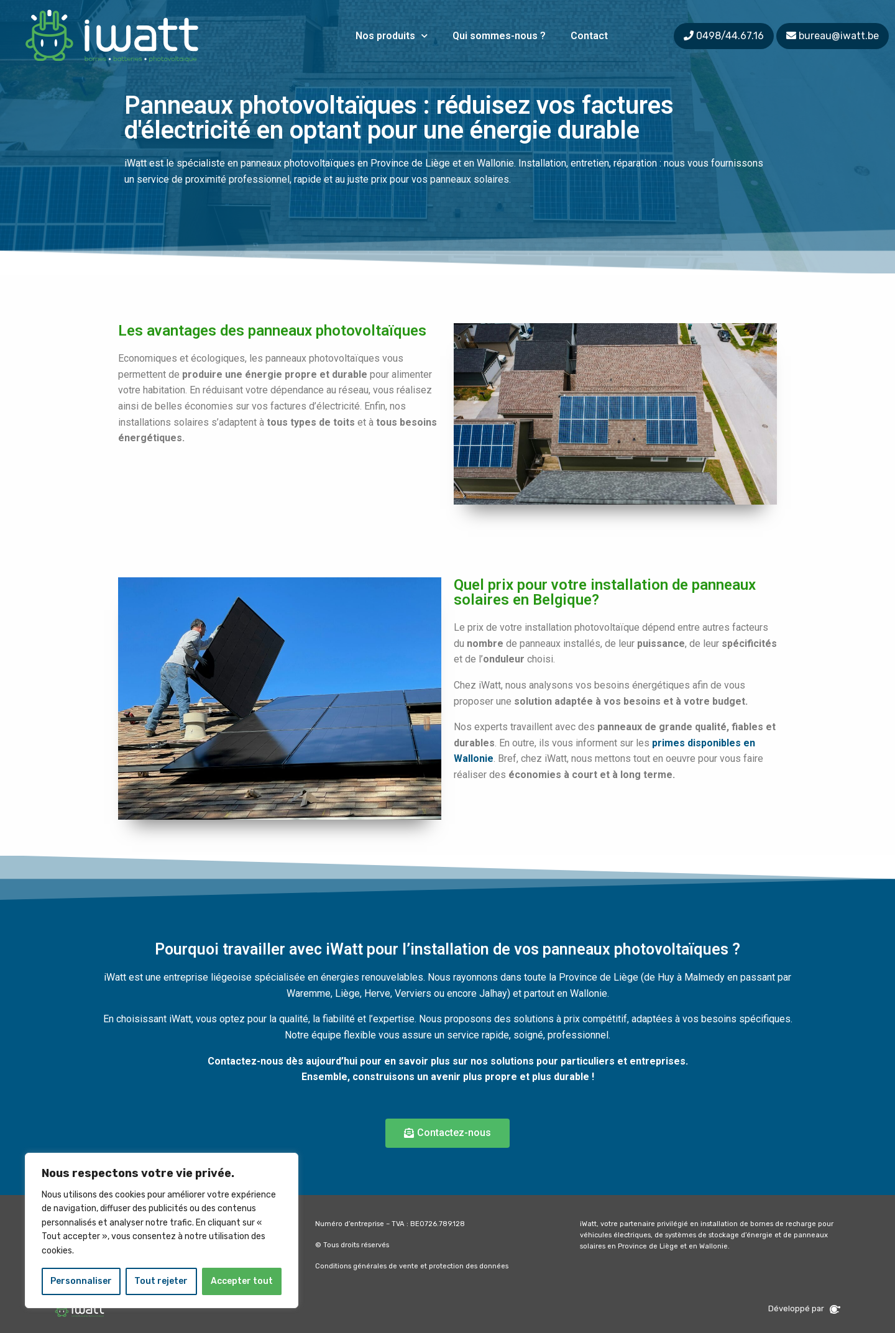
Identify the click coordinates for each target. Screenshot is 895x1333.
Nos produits (392, 35)
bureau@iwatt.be (839, 36)
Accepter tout (242, 1281)
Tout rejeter (161, 1281)
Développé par (804, 1308)
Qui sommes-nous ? (499, 36)
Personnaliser (81, 1281)
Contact (589, 36)
